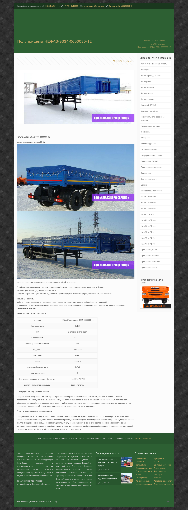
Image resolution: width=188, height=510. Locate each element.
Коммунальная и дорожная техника (152, 118)
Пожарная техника (149, 150)
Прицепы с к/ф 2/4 (149, 250)
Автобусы (145, 70)
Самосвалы (146, 173)
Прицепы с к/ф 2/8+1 (150, 256)
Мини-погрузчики (148, 144)
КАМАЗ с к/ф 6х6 (148, 232)
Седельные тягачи (149, 179)
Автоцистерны (147, 99)
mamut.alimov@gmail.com (93, 6)
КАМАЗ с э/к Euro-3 (149, 197)
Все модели (160, 41)
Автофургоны (147, 93)
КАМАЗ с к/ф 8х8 (148, 244)
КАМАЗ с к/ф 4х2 (148, 214)
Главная (146, 41)
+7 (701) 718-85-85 (143, 438)
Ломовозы (145, 132)
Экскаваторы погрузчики (151, 191)
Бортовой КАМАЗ (148, 105)
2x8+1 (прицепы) (158, 44)
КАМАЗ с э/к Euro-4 (149, 203)
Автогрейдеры (147, 87)
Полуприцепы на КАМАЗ (151, 155)
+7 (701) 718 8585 (52, 6)
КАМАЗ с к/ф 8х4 (148, 238)
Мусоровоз (146, 138)
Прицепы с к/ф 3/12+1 (150, 262)
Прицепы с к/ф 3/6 (149, 267)
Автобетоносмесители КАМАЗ (154, 64)
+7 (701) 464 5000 (71, 6)
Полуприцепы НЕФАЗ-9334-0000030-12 (154, 47)
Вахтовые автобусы (149, 111)
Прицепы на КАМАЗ (149, 161)
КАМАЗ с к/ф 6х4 (148, 226)
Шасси (144, 185)
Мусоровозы (159, 458)
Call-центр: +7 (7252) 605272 (120, 6)
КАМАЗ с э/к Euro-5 (149, 208)
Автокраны (146, 81)
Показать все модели (122, 61)
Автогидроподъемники (151, 76)
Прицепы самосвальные (151, 167)
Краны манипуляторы (150, 126)
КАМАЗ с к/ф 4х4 (148, 220)
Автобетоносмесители (163, 481)
